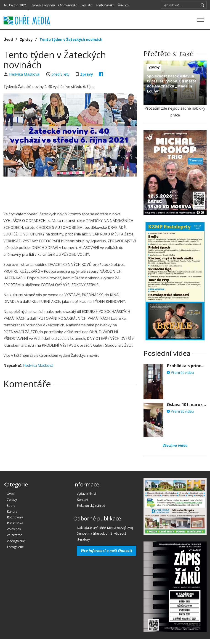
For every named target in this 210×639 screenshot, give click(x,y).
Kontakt (82, 499)
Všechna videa (175, 445)
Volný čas (14, 529)
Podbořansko (105, 5)
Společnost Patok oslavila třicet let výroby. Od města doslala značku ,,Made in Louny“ (172, 84)
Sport (11, 505)
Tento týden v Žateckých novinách (71, 39)
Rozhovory (15, 517)
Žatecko (123, 5)
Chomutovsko (67, 5)
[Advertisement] (86, 192)
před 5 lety (60, 74)
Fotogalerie (15, 547)
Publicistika (15, 523)
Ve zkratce (14, 535)
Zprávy (26, 39)
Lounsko (86, 5)
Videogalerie (16, 541)
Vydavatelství (86, 493)
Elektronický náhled (91, 505)
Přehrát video (180, 372)
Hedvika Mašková (24, 74)
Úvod (8, 39)
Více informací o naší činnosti (106, 550)
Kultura (12, 511)
